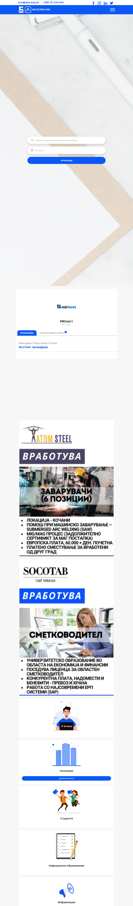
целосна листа (66, 778)
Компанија (26, 333)
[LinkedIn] (105, 3)
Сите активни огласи (53, 332)
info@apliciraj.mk (28, 2)
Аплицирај (66, 160)
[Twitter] (111, 3)
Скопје (66, 325)
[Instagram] (99, 3)
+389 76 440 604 (53, 2)
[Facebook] (93, 3)
